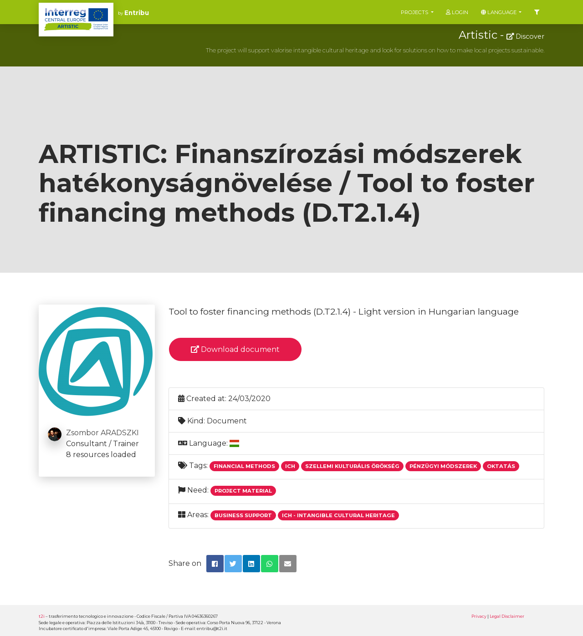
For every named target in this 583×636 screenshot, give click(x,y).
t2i (42, 616)
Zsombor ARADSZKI (102, 432)
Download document (235, 349)
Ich (290, 466)
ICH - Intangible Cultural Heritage (338, 515)
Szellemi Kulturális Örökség (352, 466)
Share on (185, 563)
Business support (243, 515)
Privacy (478, 616)
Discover (525, 36)
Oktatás (501, 466)
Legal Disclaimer (507, 616)
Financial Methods (244, 466)
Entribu (136, 12)
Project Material (243, 491)
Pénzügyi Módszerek (443, 466)
